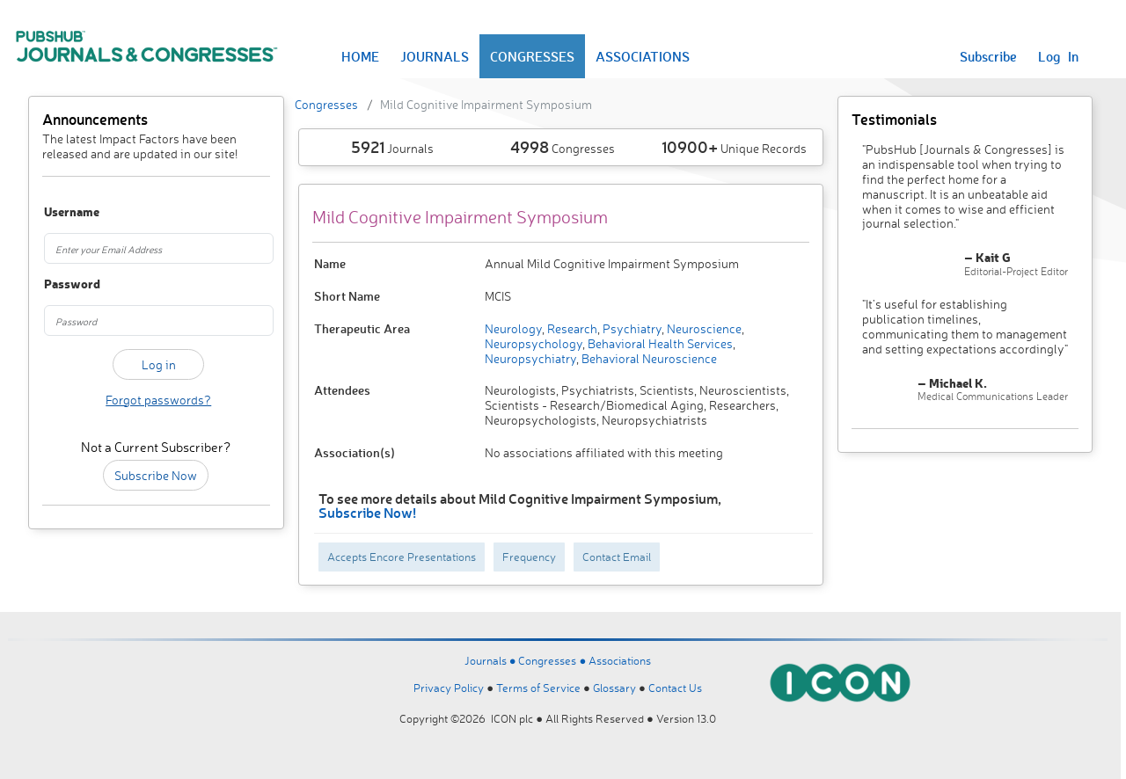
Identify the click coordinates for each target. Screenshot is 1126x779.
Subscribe (988, 56)
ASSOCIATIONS (643, 56)
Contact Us (675, 688)
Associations (620, 660)
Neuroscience (703, 328)
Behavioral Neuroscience (648, 358)
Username (60, 212)
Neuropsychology (533, 343)
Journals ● (491, 660)
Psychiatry (631, 328)
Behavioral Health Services (659, 343)
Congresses (326, 104)
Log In (1058, 56)
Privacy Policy (448, 688)
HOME (360, 56)
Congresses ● (553, 660)
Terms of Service (538, 688)
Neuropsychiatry (530, 358)
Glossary (614, 688)
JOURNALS (434, 56)
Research (571, 328)
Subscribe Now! (367, 512)
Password (60, 284)
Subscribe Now (155, 475)
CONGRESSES (532, 56)
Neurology (513, 328)
